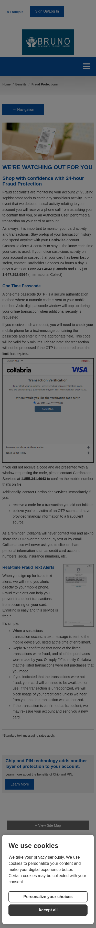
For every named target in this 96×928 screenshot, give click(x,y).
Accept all (48, 910)
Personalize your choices (47, 896)
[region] (47, 879)
